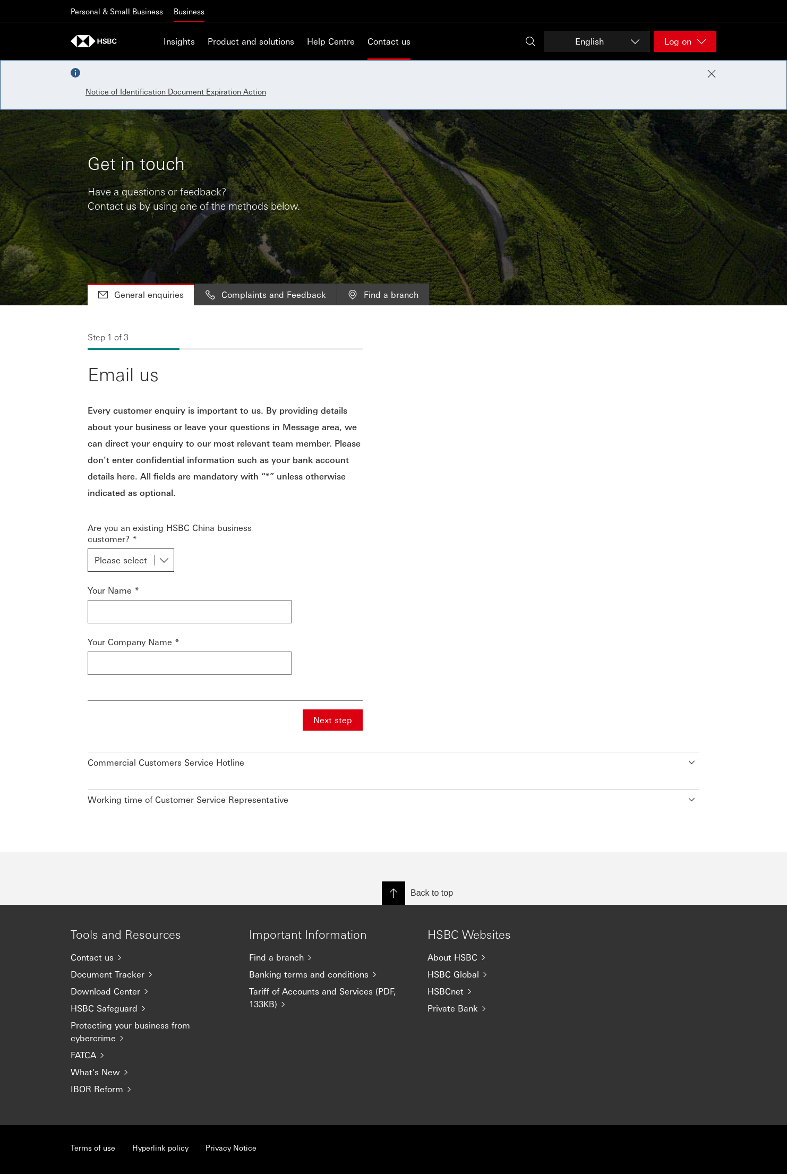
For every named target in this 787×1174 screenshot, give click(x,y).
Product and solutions (251, 41)
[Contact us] (151, 957)
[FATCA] (151, 1055)
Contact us (388, 41)
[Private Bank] (508, 1008)
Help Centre (331, 41)
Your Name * (113, 590)
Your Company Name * (133, 641)
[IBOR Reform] (151, 1089)
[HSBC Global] (508, 974)
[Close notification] (712, 74)
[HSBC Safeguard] (151, 1008)
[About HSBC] (508, 957)
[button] (393, 760)
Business (189, 11)
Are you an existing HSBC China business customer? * (170, 533)
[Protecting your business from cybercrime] (151, 1031)
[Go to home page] (97, 41)
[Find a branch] (329, 957)
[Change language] (597, 41)
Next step (332, 719)
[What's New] (151, 1072)
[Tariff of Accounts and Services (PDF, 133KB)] (329, 997)
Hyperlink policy (160, 1147)
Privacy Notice (231, 1147)
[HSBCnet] (508, 991)
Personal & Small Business (117, 11)
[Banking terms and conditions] (329, 974)
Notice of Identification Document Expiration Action (175, 91)
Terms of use (93, 1147)
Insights (179, 41)
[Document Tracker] (151, 974)
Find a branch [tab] (383, 294)
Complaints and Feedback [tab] (266, 294)
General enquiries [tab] (141, 294)
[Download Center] (151, 991)
